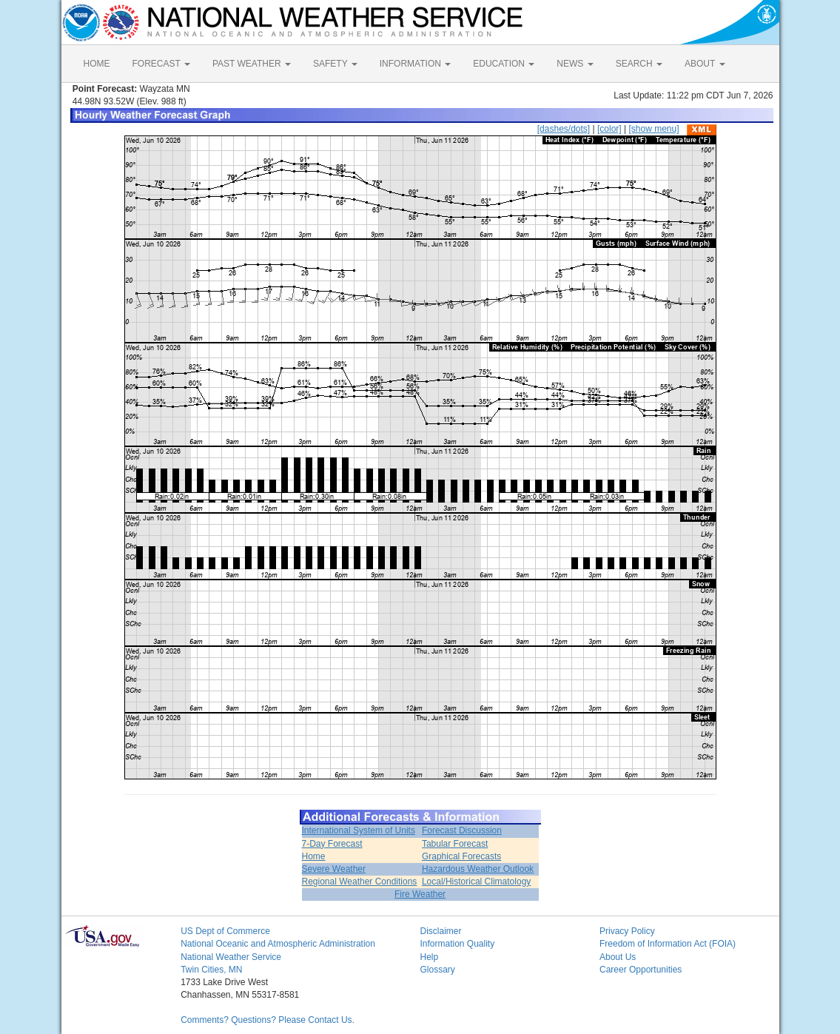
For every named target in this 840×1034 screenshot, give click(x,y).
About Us (617, 957)
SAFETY (335, 63)
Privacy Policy (627, 931)
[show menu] (653, 129)
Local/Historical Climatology (476, 881)
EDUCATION (503, 63)
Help (429, 957)
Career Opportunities (640, 969)
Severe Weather (334, 869)
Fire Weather (420, 894)
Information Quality (457, 944)
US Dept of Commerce (225, 931)
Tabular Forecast (455, 844)
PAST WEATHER (251, 63)
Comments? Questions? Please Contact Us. (268, 1020)
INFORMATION (415, 63)
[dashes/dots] (563, 129)
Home (314, 856)
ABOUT (705, 63)
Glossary (437, 969)
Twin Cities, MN (211, 969)
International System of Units (358, 830)
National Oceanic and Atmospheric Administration (278, 944)
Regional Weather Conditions (359, 881)
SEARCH (639, 63)
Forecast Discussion (462, 830)
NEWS (575, 63)
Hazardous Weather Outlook (478, 869)
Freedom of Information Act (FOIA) (667, 944)
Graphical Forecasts (461, 856)
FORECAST (161, 63)
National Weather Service (231, 957)
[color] (609, 129)
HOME (97, 63)
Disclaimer (440, 931)
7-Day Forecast (332, 844)
